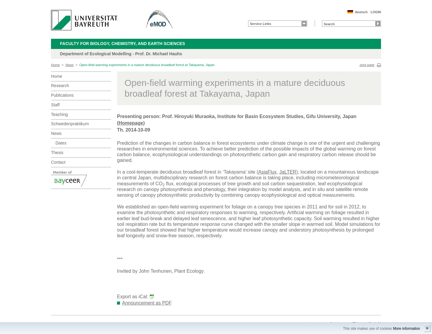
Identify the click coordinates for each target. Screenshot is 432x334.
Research (60, 85)
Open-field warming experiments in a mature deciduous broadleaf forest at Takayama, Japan (146, 65)
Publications (62, 95)
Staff (55, 104)
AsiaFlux (267, 172)
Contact (58, 162)
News (69, 65)
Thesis (57, 152)
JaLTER (287, 172)
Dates (61, 143)
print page (367, 65)
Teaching (59, 114)
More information (406, 328)
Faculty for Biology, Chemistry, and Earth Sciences (122, 43)
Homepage (130, 123)
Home (55, 65)
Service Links (260, 24)
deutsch (361, 12)
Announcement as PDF (147, 302)
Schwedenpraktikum (70, 123)
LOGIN (375, 12)
